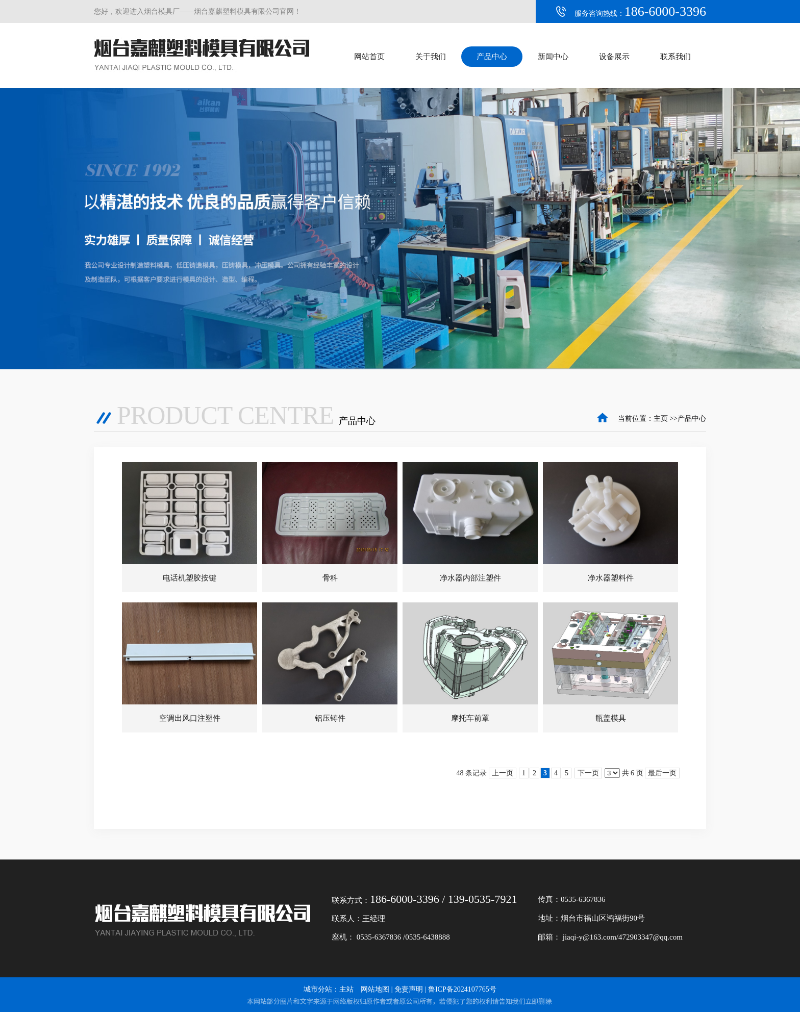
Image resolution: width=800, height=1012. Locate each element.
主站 (346, 989)
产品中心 (692, 418)
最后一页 (662, 773)
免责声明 (408, 989)
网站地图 (375, 989)
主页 (661, 418)
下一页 (588, 773)
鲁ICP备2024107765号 (462, 989)
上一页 (502, 773)
